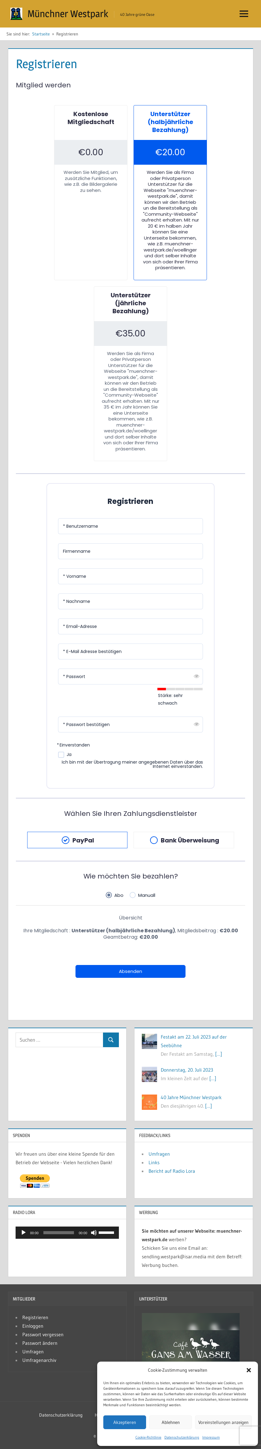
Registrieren (35, 1317)
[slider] (58, 1232)
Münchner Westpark (68, 14)
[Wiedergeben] (23, 1233)
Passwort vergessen (43, 1334)
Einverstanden (75, 745)
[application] (67, 1233)
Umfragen (159, 1154)
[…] (218, 1054)
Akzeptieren (124, 1422)
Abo (118, 895)
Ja (69, 755)
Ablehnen (171, 1422)
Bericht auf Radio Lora (172, 1171)
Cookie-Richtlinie (148, 1437)
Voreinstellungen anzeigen (223, 1422)
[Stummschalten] (94, 1233)
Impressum (211, 1437)
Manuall (146, 895)
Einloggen (32, 1326)
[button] (249, 1370)
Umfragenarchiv (39, 1360)
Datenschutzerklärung (181, 1437)
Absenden (130, 971)
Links (154, 1162)
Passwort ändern (39, 1343)
